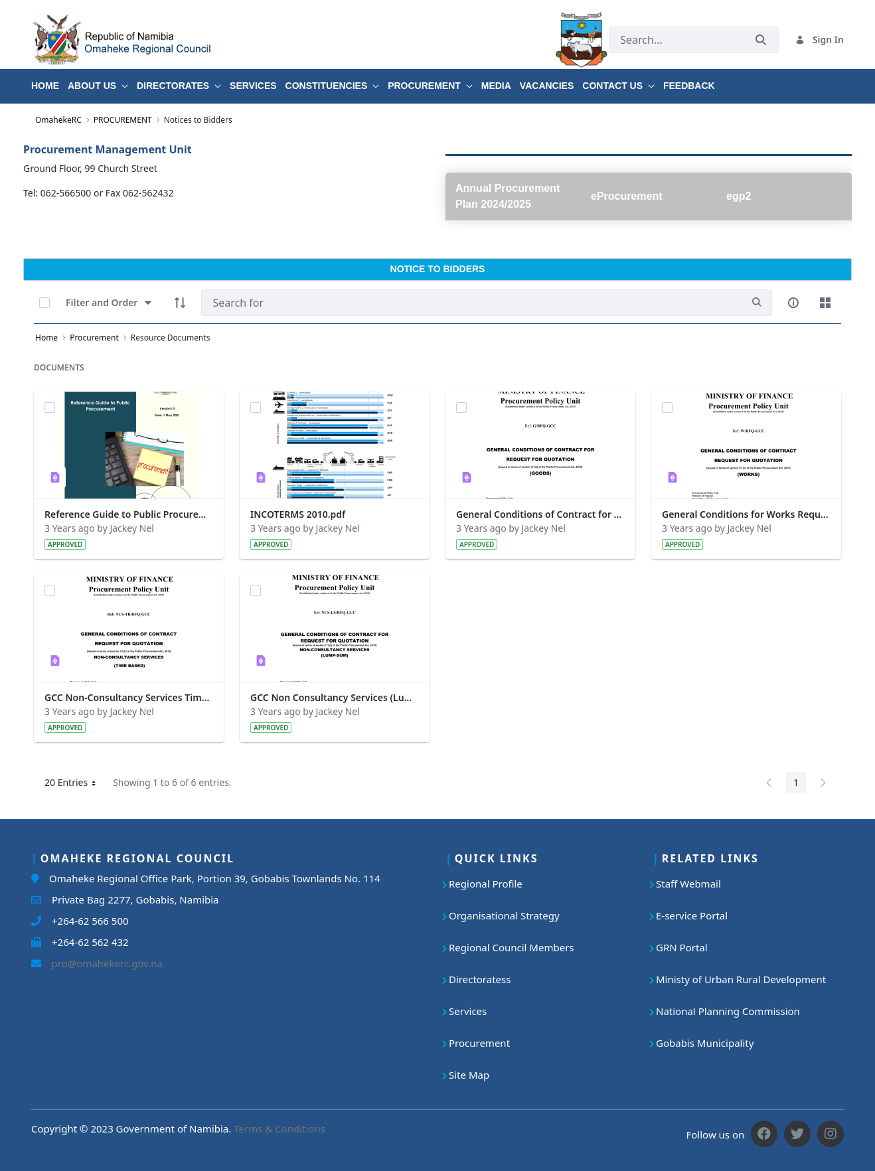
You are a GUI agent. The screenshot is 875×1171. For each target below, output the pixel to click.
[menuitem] (49, 81)
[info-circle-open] (793, 302)
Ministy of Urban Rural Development (741, 979)
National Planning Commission (728, 1011)
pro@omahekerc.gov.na (102, 963)
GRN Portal (682, 947)
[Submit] (761, 39)
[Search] (471, 302)
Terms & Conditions (279, 1128)
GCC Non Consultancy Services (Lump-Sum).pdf (334, 697)
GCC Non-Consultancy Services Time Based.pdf (128, 697)
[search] (757, 302)
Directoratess (480, 979)
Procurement (479, 1043)
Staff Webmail (688, 883)
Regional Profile (485, 883)
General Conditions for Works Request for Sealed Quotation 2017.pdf (746, 514)
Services (468, 1011)
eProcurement (627, 196)
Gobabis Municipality (705, 1043)
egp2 (738, 196)
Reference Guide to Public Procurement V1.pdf (128, 514)
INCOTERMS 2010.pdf (297, 514)
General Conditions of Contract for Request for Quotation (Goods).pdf (540, 514)
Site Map (469, 1074)
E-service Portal (692, 915)
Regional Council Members (511, 947)
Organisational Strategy (504, 915)
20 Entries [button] (75, 784)
